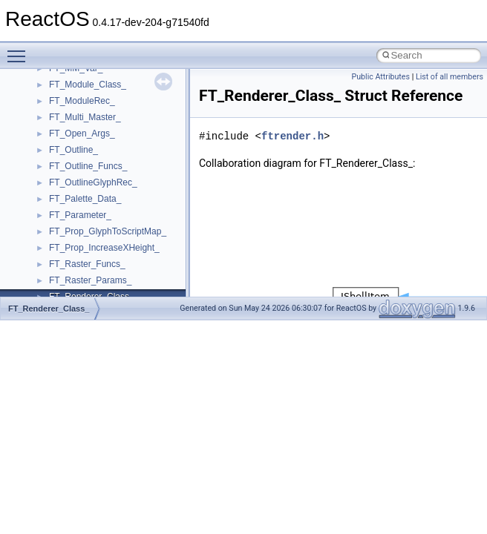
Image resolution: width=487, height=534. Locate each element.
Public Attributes (380, 77)
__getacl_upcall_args (91, 226)
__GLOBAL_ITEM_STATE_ (103, 291)
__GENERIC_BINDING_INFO (108, 210)
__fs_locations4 (80, 177)
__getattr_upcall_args (91, 242)
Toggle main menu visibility (20, 49)
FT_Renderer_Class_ (48, 308)
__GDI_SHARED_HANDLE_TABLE (120, 193)
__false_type (74, 95)
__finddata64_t (78, 128)
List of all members (449, 77)
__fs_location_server (90, 161)
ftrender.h (292, 136)
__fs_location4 (77, 144)
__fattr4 (64, 112)
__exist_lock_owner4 (90, 79)
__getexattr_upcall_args (96, 259)
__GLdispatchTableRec (95, 275)
